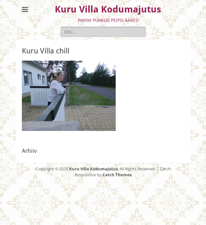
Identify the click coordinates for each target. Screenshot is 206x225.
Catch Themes (117, 175)
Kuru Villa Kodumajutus (108, 9)
